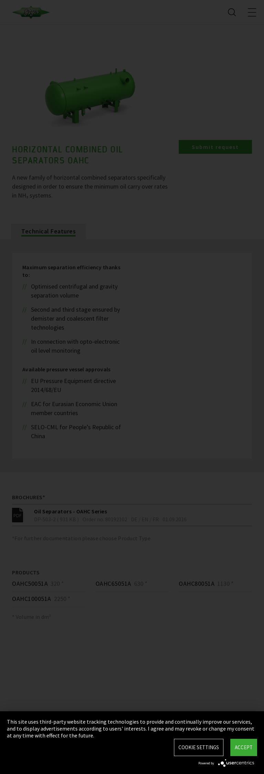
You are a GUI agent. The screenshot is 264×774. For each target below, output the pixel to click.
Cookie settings (198, 747)
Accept (244, 747)
